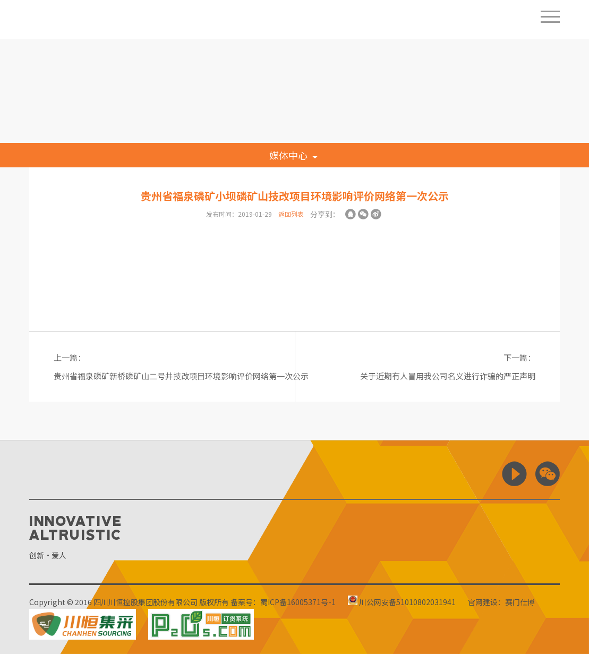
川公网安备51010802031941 (402, 602)
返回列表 (291, 213)
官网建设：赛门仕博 (501, 602)
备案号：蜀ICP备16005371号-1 (283, 602)
